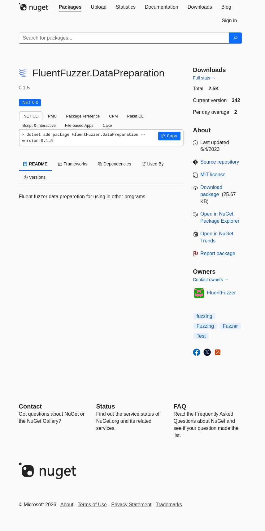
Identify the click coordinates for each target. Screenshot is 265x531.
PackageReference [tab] (83, 116)
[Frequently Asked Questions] (180, 406)
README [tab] (36, 164)
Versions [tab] (35, 177)
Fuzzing (205, 326)
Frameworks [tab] (72, 164)
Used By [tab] (153, 164)
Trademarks (169, 504)
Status (105, 406)
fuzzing (204, 316)
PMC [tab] (52, 116)
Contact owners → (210, 279)
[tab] (70, 7)
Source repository (219, 162)
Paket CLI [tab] (136, 116)
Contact (30, 406)
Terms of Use (92, 504)
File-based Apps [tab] (79, 125)
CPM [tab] (113, 116)
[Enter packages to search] (124, 38)
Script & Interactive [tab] (39, 125)
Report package (217, 253)
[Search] (235, 38)
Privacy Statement (131, 504)
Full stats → (204, 77)
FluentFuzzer (221, 292)
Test (201, 336)
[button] (169, 136)
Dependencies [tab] (114, 164)
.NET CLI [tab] (31, 116)
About (66, 504)
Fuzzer (230, 326)
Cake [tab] (107, 125)
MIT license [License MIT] (213, 174)
